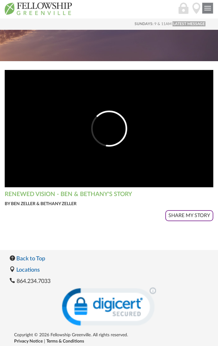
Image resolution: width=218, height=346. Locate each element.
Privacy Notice (28, 341)
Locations (24, 270)
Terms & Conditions (65, 341)
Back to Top (27, 259)
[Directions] (196, 11)
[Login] (183, 11)
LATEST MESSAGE (189, 24)
